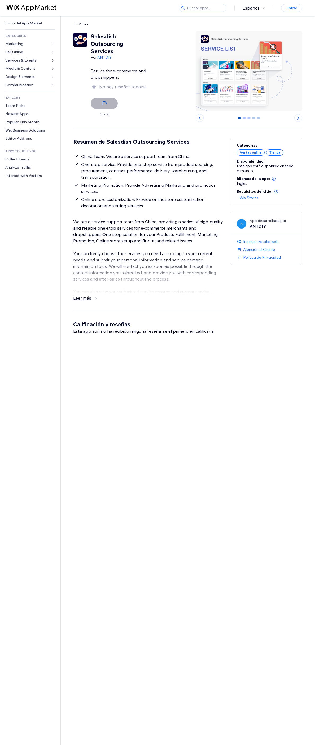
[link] (30, 23)
